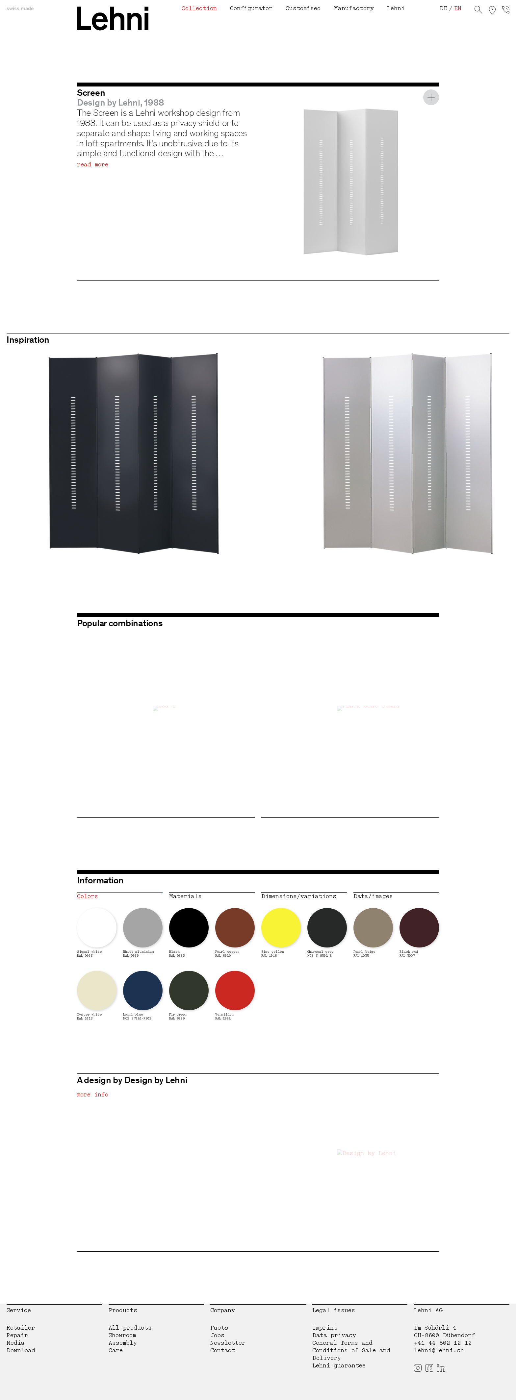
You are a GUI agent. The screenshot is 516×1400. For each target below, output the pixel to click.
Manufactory (354, 8)
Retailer (21, 1327)
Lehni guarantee (339, 1365)
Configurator (251, 8)
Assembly (123, 1342)
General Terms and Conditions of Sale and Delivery (351, 1350)
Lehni (396, 8)
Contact (222, 1350)
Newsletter (227, 1342)
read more (92, 164)
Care (116, 1350)
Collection (199, 8)
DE (443, 8)
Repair (17, 1335)
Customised (303, 8)
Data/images (373, 896)
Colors (87, 896)
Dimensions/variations (298, 896)
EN (457, 8)
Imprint (324, 1327)
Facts (219, 1327)
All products (130, 1327)
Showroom (122, 1335)
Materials (185, 896)
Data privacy (334, 1335)
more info (92, 1094)
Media (16, 1342)
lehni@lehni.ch (439, 1350)
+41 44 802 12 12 (443, 1342)
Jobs (217, 1335)
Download (21, 1350)
